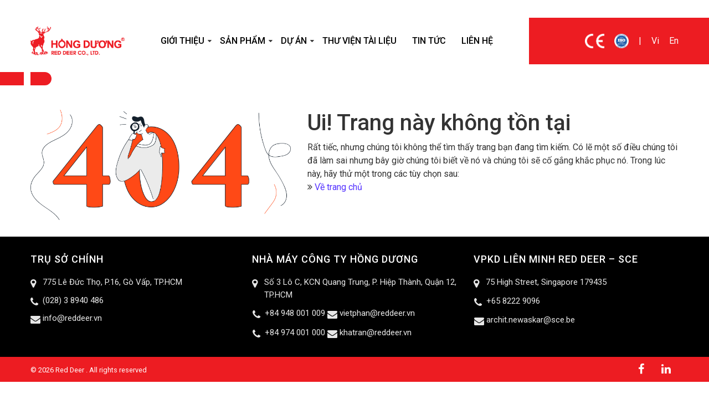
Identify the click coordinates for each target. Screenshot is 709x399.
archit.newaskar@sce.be (530, 320)
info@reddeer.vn (72, 318)
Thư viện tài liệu (359, 40)
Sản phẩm (242, 40)
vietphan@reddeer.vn (377, 313)
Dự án (294, 40)
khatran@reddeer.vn (376, 332)
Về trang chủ (338, 187)
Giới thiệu (182, 40)
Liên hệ (477, 40)
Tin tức (429, 40)
